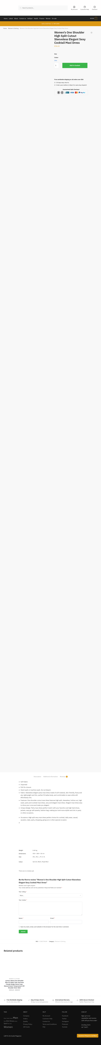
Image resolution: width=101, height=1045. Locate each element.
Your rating (23, 891)
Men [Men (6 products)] (15, 1017)
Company (26, 1016)
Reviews (62, 776)
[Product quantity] (56, 65)
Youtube (64, 1027)
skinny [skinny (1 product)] (15, 1021)
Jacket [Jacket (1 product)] (8, 1018)
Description (37, 776)
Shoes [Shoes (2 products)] (12, 1021)
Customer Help (84, 8)
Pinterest (65, 1024)
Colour (56, 57)
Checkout (94, 8)
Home (5, 28)
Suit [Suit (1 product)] (9, 1023)
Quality (25, 1021)
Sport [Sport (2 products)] (6, 1023)
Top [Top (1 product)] (11, 1023)
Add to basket (75, 65)
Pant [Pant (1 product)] (5, 1021)
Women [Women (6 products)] (8, 1026)
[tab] (37, 775)
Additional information (50, 776)
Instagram (65, 1021)
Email (52, 918)
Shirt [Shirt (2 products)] (7, 1021)
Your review (23, 900)
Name (21, 918)
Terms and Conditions (50, 1024)
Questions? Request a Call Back (88, 1036)
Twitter (64, 1018)
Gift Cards (26, 1027)
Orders (25, 1018)
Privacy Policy (27, 1024)
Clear (55, 60)
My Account (74, 8)
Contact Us (46, 1021)
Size (55, 54)
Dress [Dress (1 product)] (5, 1018)
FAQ (44, 1027)
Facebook (65, 1016)
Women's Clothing (13, 28)
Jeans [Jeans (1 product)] (11, 1018)
